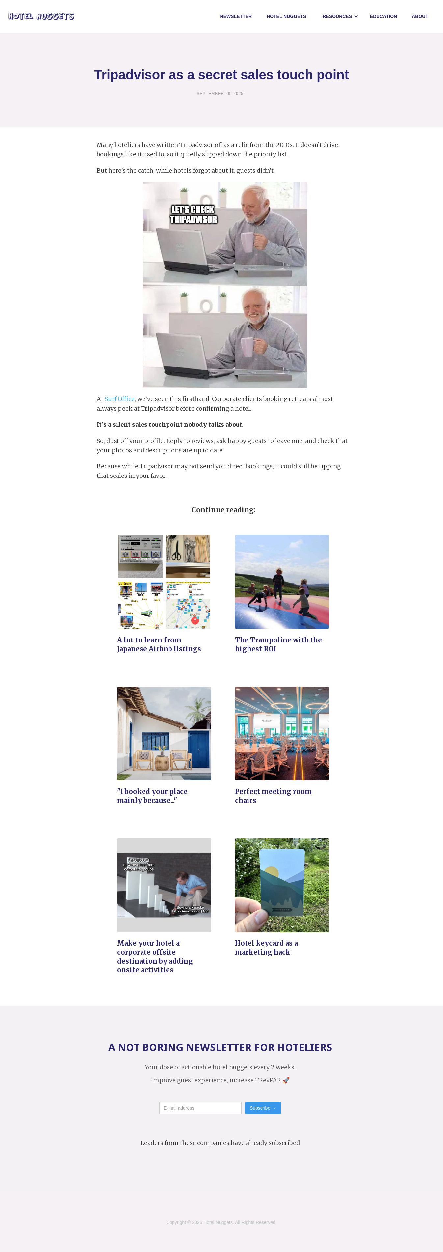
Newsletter (236, 16)
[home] (41, 17)
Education (383, 16)
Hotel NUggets (286, 16)
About (420, 16)
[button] (340, 16)
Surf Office (120, 399)
